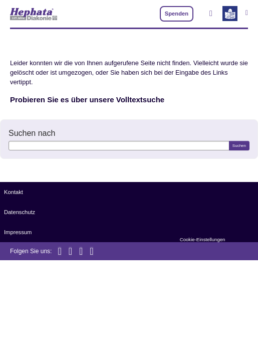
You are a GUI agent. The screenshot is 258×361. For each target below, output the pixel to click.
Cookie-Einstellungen (202, 239)
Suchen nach (32, 133)
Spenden (176, 14)
